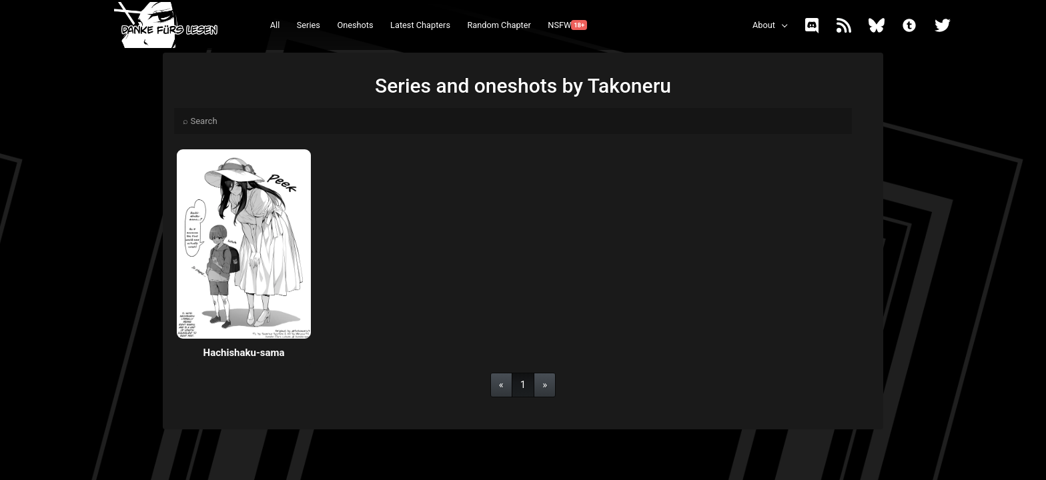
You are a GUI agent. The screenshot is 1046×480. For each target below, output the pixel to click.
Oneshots (355, 25)
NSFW (567, 25)
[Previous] (501, 385)
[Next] (545, 385)
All (275, 25)
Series (308, 25)
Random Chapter (498, 25)
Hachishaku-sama (244, 353)
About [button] (763, 25)
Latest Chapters (420, 25)
